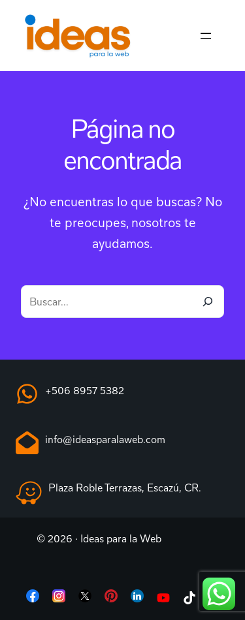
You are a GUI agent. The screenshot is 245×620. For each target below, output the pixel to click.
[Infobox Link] (122, 396)
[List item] (32, 598)
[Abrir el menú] (206, 36)
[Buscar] (208, 301)
